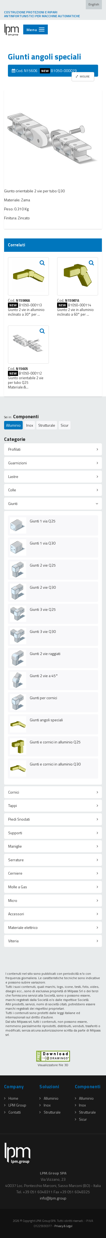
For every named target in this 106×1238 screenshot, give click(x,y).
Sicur (65, 425)
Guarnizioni (17, 463)
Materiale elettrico (23, 927)
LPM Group (15, 1105)
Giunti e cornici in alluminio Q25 (55, 742)
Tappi (12, 805)
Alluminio (13, 425)
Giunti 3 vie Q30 (43, 631)
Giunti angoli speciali (46, 720)
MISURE (83, 76)
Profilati (14, 449)
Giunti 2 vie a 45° (44, 675)
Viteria (13, 941)
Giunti (12, 503)
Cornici (13, 792)
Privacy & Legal (63, 1226)
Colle (12, 490)
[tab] (53, 449)
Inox (29, 425)
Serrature (16, 860)
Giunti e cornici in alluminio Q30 (55, 764)
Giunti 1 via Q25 (42, 521)
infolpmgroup (53, 1198)
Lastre (13, 476)
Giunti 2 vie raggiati (45, 653)
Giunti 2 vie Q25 (43, 565)
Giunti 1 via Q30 (42, 543)
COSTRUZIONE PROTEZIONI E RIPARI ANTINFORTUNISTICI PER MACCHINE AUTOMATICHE (42, 14)
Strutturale (46, 425)
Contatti (12, 1112)
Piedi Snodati (19, 819)
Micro (12, 900)
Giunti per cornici (43, 698)
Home (11, 1098)
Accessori (16, 914)
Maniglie (15, 846)
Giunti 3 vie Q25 (43, 609)
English (94, 4)
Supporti (15, 833)
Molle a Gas (17, 887)
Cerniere (15, 873)
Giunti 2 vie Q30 (43, 587)
